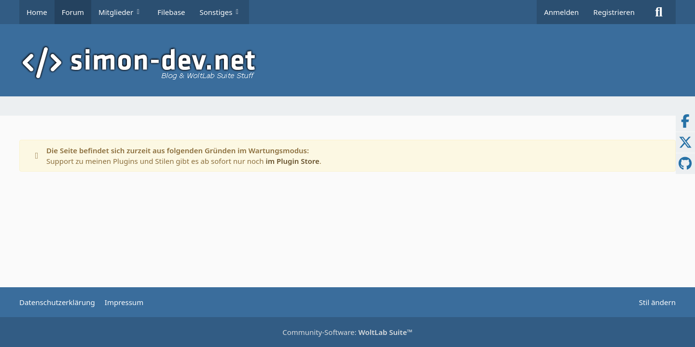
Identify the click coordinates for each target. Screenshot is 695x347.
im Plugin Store (292, 161)
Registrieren (614, 12)
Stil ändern (657, 302)
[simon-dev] (347, 63)
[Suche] (659, 12)
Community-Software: (347, 332)
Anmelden (561, 12)
